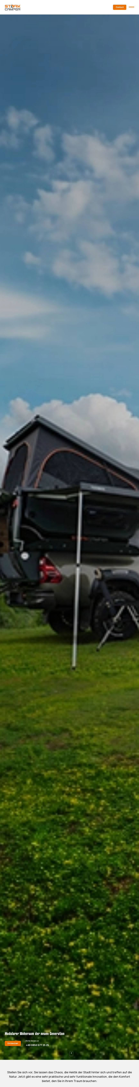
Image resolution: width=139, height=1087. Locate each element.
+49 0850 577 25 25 (37, 1045)
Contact (120, 7)
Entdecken (13, 1043)
